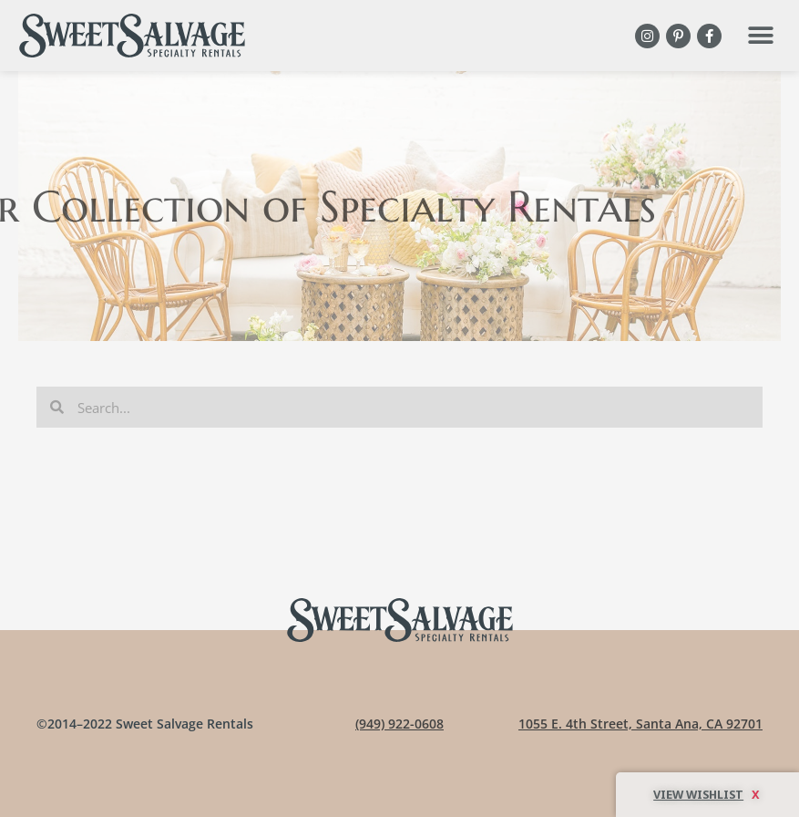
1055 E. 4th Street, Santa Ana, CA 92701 (640, 723)
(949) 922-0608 (399, 723)
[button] (760, 36)
